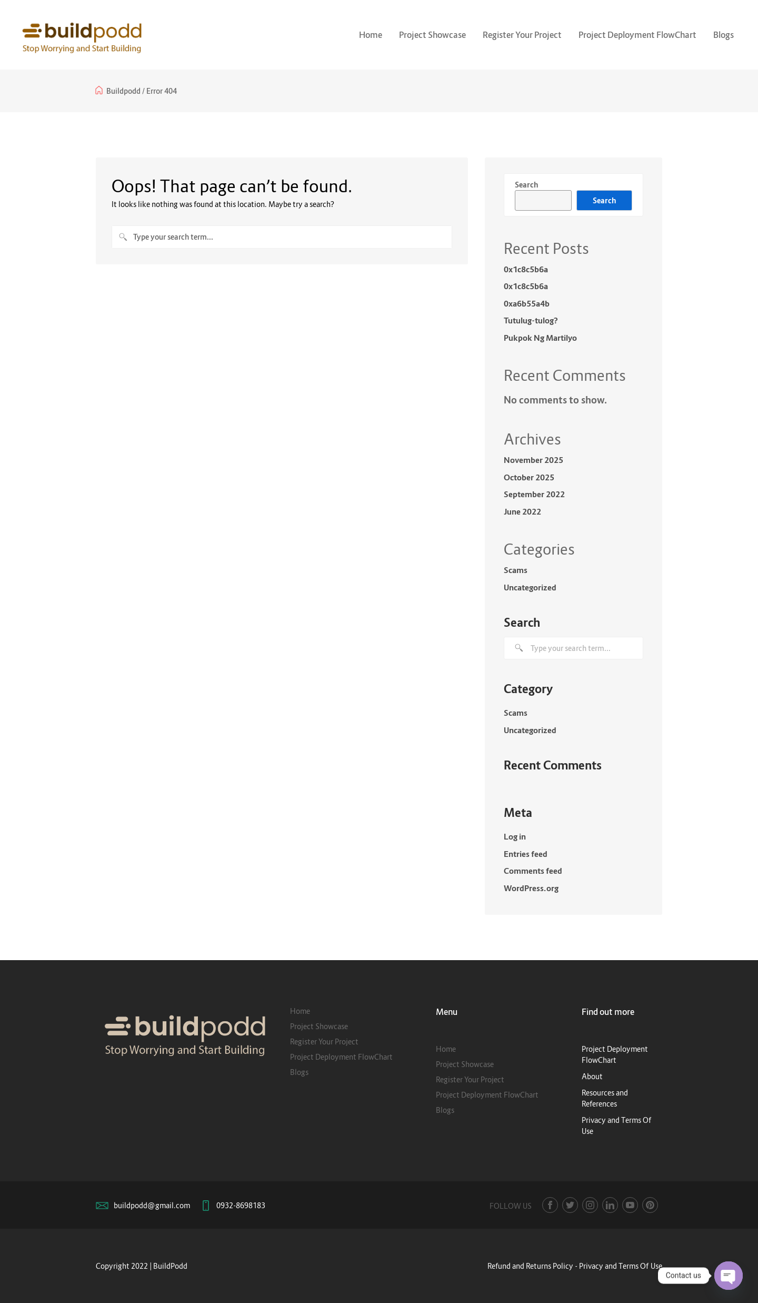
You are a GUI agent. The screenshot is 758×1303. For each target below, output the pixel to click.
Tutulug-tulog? (531, 320)
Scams (515, 570)
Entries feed (525, 853)
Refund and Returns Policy (530, 1265)
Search (526, 184)
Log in (515, 836)
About (592, 1076)
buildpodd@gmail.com (152, 1205)
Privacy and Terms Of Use (620, 1265)
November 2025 (533, 460)
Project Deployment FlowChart (637, 34)
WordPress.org (531, 888)
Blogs (723, 34)
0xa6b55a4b (527, 303)
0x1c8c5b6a (526, 269)
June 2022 (522, 511)
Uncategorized (530, 587)
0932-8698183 (240, 1205)
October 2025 (529, 477)
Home (370, 34)
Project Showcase (432, 34)
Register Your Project (522, 34)
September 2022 (534, 494)
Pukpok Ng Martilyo (540, 337)
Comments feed (533, 870)
